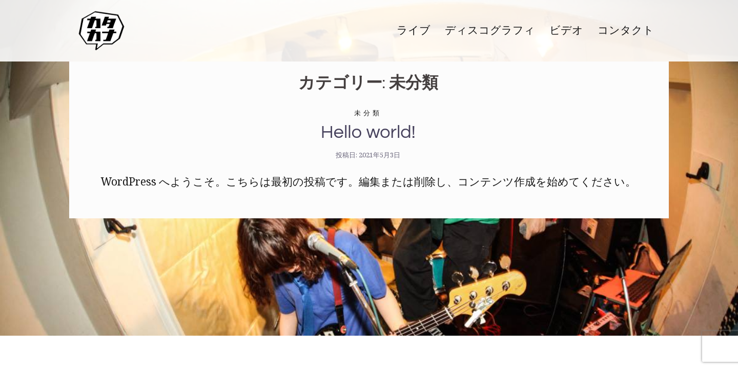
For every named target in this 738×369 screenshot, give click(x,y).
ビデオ (566, 30)
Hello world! (368, 132)
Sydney (304, 352)
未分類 (368, 112)
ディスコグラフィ (490, 30)
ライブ (413, 30)
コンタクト (626, 30)
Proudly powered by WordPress (157, 352)
